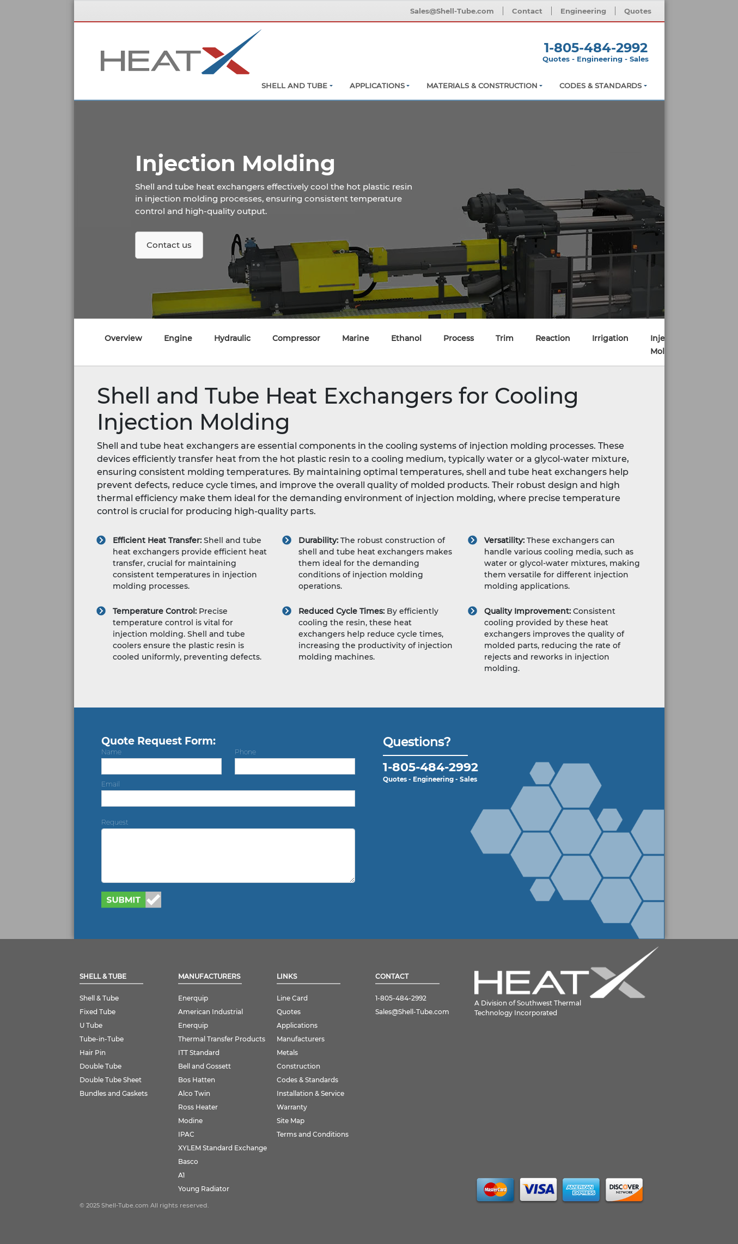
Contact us (169, 245)
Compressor (296, 338)
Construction (298, 1066)
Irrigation (610, 338)
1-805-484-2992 (400, 998)
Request (115, 822)
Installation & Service (310, 1093)
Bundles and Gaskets (114, 1093)
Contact (527, 11)
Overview (123, 338)
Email (110, 784)
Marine (355, 338)
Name (111, 752)
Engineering (583, 11)
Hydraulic (232, 338)
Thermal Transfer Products (221, 1039)
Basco (188, 1161)
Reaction (552, 338)
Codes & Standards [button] (600, 85)
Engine (178, 338)
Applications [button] (377, 85)
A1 (181, 1175)
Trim (505, 338)
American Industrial (210, 1012)
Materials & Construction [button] (482, 85)
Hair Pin (93, 1052)
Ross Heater (198, 1107)
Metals (287, 1052)
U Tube (91, 1025)
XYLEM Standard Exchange (222, 1148)
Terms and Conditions (313, 1134)
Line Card (292, 998)
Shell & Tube (99, 998)
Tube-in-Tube (102, 1039)
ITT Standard (198, 1052)
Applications (297, 1025)
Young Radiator (203, 1189)
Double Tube (100, 1066)
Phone (245, 752)
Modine (190, 1121)
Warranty (292, 1107)
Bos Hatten (196, 1080)
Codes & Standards (307, 1080)
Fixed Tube (97, 1012)
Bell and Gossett (204, 1066)
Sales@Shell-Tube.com (452, 11)
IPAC (186, 1134)
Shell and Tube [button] (294, 85)
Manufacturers (301, 1039)
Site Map (290, 1121)
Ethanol (406, 338)
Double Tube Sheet (111, 1080)
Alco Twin (194, 1093)
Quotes (637, 11)
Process (458, 338)
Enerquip (193, 998)
